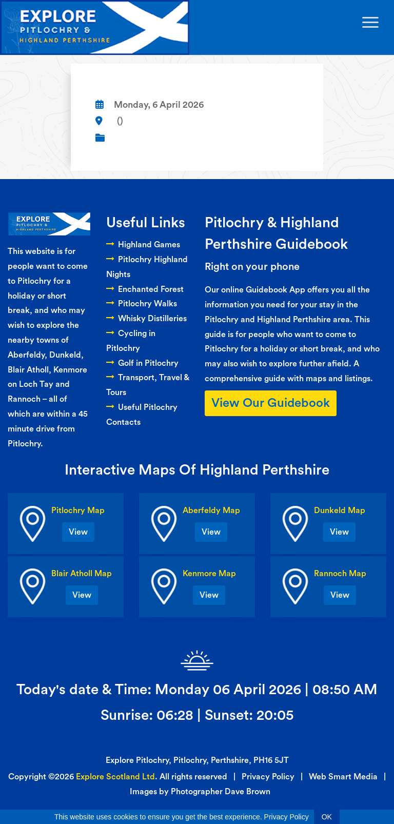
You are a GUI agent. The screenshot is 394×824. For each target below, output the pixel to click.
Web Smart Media (343, 777)
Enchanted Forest (145, 289)
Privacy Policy (268, 777)
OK (327, 817)
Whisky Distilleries (146, 319)
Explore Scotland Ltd (115, 777)
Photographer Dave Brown (220, 792)
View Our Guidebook (270, 403)
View (78, 532)
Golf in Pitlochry (142, 363)
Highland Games (143, 245)
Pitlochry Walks (141, 304)
